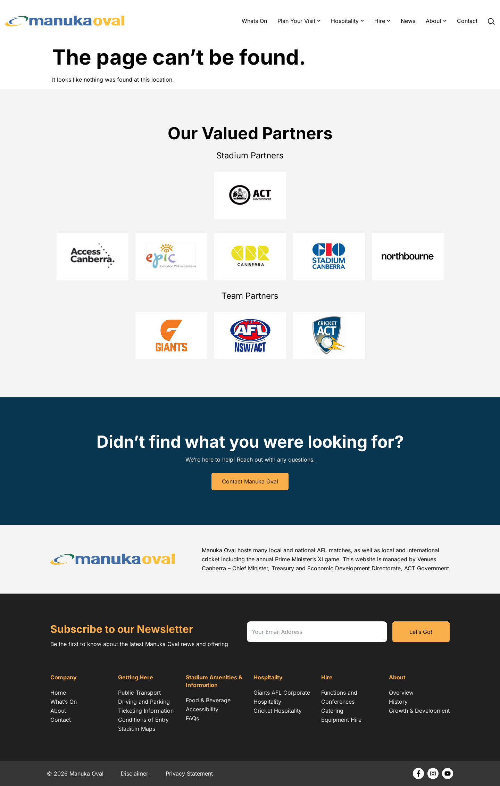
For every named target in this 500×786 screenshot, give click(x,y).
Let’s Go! (420, 631)
